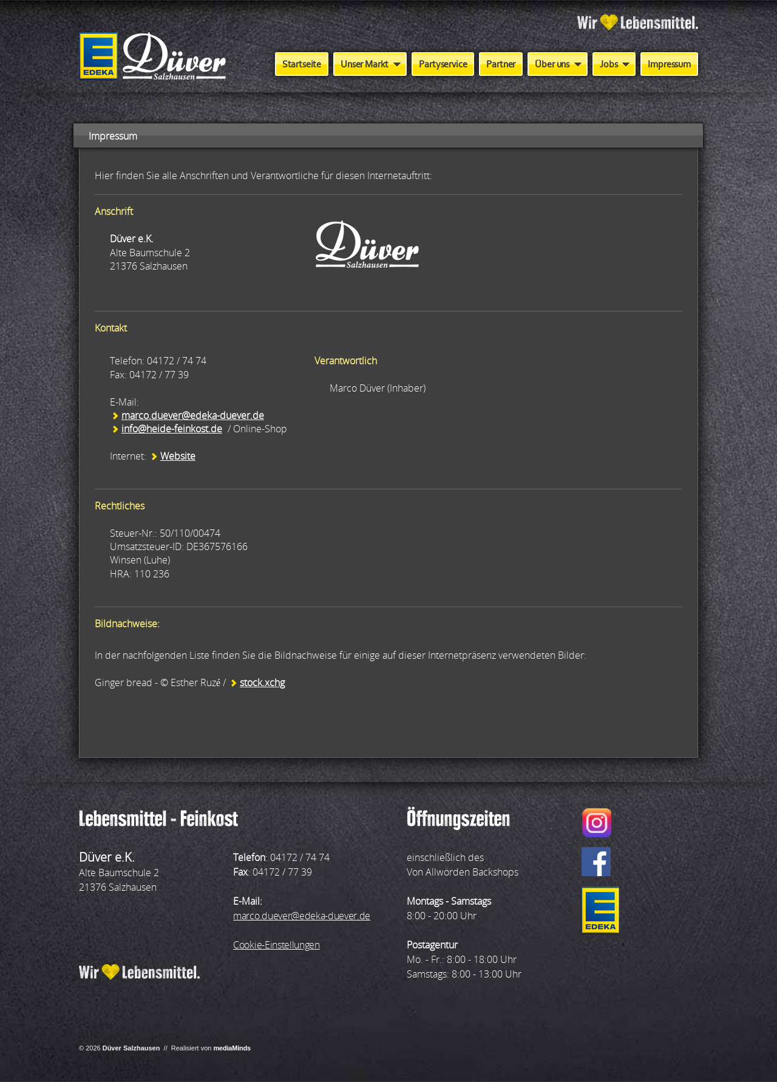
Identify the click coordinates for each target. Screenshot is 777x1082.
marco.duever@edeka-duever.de (192, 415)
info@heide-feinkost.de (171, 428)
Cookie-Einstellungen (276, 944)
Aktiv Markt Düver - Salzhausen (152, 57)
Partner (500, 64)
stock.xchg (262, 682)
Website (177, 456)
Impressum (669, 64)
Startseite (301, 64)
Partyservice (443, 64)
